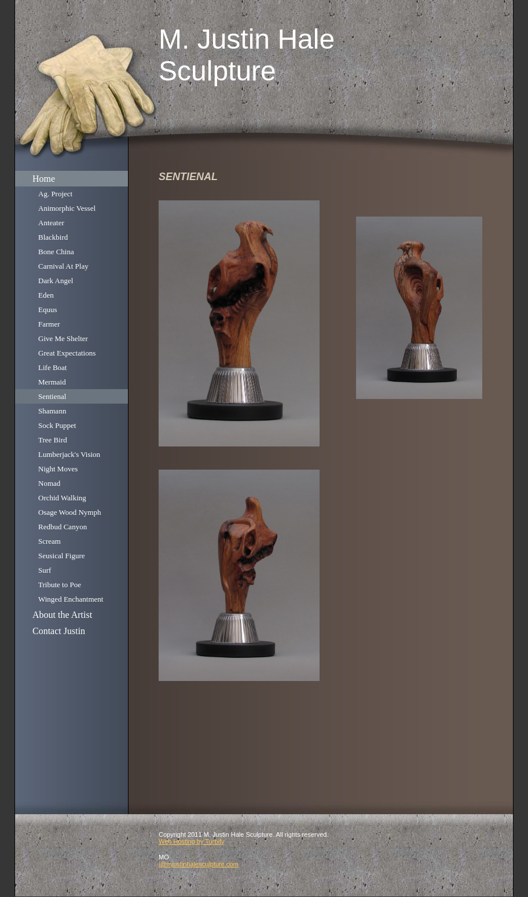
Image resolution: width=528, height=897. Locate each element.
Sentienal (52, 396)
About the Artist (62, 615)
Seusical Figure (61, 555)
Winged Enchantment (70, 599)
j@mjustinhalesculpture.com (199, 864)
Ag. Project (55, 193)
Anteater (51, 222)
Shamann (52, 411)
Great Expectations (67, 353)
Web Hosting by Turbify (192, 841)
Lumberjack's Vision (69, 454)
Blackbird (53, 237)
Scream (49, 541)
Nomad (49, 483)
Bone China (56, 251)
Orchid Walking (62, 497)
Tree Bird (52, 439)
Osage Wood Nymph (69, 512)
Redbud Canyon (62, 526)
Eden (46, 295)
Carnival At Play (63, 266)
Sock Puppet (57, 425)
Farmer (49, 324)
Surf (44, 570)
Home (43, 179)
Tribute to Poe (59, 584)
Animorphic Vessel (67, 208)
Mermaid (52, 382)
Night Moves (58, 468)
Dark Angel (55, 280)
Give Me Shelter (63, 338)
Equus (47, 309)
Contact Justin (58, 631)
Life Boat (52, 367)
